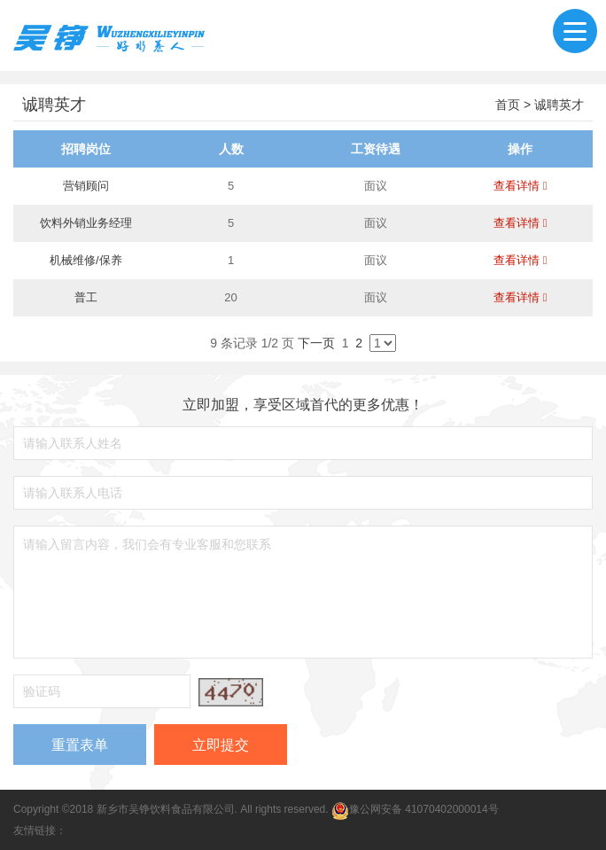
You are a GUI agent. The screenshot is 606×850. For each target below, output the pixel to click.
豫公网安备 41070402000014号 (415, 809)
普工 (85, 297)
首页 (507, 104)
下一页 (316, 343)
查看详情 (520, 185)
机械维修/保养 (86, 260)
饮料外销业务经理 (86, 223)
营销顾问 (86, 185)
